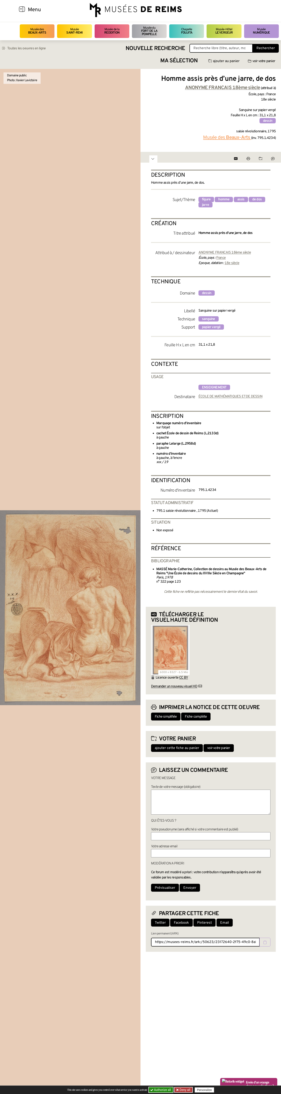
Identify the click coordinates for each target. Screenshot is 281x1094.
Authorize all (161, 1090)
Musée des (37, 31)
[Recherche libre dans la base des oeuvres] (221, 48)
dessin (267, 121)
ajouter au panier (224, 61)
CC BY (183, 677)
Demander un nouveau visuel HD (174, 686)
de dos (257, 199)
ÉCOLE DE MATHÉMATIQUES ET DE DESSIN (230, 396)
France (221, 258)
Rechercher (265, 48)
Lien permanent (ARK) (164, 934)
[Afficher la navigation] (22, 10)
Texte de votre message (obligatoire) (175, 787)
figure (206, 199)
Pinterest (204, 923)
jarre (205, 205)
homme (223, 199)
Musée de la (111, 31)
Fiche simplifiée (166, 717)
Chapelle (186, 31)
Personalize (204, 1090)
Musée (74, 31)
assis (241, 199)
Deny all (184, 1090)
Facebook (181, 923)
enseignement (214, 387)
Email (224, 923)
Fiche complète (196, 717)
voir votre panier (261, 61)
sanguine (208, 319)
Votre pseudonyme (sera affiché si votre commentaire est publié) (194, 829)
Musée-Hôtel (224, 31)
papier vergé (211, 327)
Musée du (149, 31)
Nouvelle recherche (155, 48)
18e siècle (232, 263)
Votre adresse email (164, 846)
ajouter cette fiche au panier (177, 748)
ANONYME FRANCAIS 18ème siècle (224, 252)
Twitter (160, 923)
